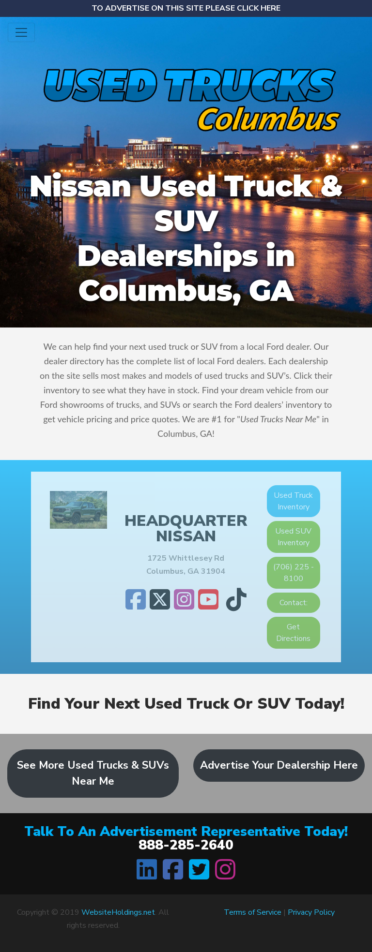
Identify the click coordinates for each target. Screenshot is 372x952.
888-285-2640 (186, 845)
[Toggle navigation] (21, 32)
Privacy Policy (311, 912)
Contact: (293, 602)
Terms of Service (252, 912)
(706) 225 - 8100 (293, 573)
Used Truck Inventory (293, 501)
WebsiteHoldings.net (118, 912)
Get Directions (293, 633)
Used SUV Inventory (293, 537)
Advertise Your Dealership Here (279, 765)
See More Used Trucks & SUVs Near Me (93, 773)
